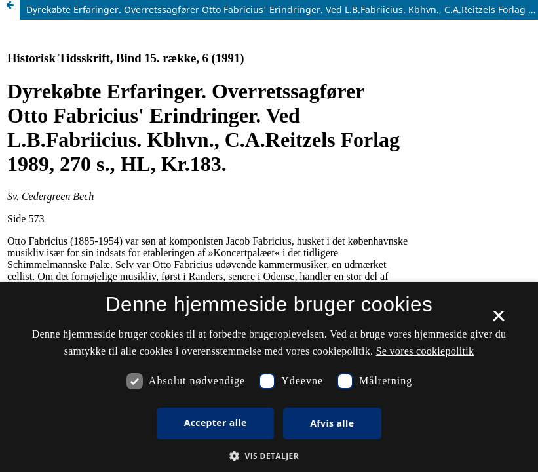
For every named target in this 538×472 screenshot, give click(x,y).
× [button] (498, 320)
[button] (269, 456)
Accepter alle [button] (215, 422)
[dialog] (269, 377)
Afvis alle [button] (332, 423)
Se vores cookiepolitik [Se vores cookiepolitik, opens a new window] (425, 351)
